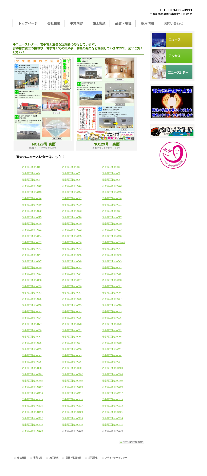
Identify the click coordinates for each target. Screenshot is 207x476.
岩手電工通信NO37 (31, 242)
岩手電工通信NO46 (111, 255)
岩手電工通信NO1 (31, 167)
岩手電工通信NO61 (111, 286)
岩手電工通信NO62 (31, 292)
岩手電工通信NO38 (71, 242)
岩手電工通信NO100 (112, 368)
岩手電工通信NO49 (111, 261)
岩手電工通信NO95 (31, 361)
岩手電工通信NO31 (31, 230)
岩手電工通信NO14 (71, 192)
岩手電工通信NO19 (31, 204)
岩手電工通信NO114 (72, 399)
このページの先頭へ (131, 442)
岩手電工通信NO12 (111, 186)
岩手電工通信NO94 (111, 355)
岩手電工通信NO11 (71, 186)
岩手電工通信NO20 (71, 204)
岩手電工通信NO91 (111, 349)
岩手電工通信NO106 (112, 380)
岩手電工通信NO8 (71, 179)
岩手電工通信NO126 (72, 424)
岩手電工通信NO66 (71, 299)
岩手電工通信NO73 (111, 311)
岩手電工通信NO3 (111, 167)
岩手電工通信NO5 (71, 173)
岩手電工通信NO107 (32, 387)
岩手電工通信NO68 (31, 305)
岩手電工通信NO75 (71, 318)
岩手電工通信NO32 (71, 230)
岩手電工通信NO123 (72, 418)
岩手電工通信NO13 (31, 192)
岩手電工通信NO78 (71, 324)
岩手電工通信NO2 (71, 167)
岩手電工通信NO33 (111, 230)
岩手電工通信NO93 (71, 355)
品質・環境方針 (73, 457)
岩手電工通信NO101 (32, 374)
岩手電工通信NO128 (32, 431)
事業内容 (37, 457)
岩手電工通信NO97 (111, 361)
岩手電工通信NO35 (71, 236)
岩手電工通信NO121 (112, 412)
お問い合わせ (172, 72)
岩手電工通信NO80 (31, 330)
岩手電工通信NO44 (31, 255)
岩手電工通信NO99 (71, 368)
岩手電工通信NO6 (111, 173)
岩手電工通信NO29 (71, 223)
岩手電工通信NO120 (72, 412)
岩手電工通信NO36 (111, 236)
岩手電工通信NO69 (71, 305)
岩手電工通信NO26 (71, 217)
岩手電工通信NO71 (31, 311)
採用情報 (93, 457)
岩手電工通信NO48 (71, 261)
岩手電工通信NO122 (32, 418)
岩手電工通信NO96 (71, 361)
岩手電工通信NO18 (111, 198)
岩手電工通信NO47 (31, 261)
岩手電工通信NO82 (111, 330)
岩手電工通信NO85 (111, 336)
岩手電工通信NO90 (71, 349)
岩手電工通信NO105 (72, 380)
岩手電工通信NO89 (31, 349)
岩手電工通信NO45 (71, 255)
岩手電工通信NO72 (71, 311)
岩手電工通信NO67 (111, 299)
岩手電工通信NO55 (111, 274)
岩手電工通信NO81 (71, 330)
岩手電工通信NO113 (32, 399)
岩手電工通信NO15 (111, 192)
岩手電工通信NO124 (112, 418)
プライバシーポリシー (116, 457)
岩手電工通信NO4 (31, 173)
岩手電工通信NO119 (32, 412)
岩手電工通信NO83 (31, 336)
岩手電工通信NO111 (72, 393)
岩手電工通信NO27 (111, 217)
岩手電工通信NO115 (112, 399)
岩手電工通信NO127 (112, 424)
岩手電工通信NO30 (111, 223)
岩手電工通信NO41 (31, 248)
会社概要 (21, 457)
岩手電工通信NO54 (71, 274)
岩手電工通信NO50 (31, 267)
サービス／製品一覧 (172, 40)
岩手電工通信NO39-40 (113, 242)
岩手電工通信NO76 (111, 318)
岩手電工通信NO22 (31, 211)
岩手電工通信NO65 (31, 299)
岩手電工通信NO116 (32, 405)
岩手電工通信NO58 (111, 280)
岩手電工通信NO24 (111, 211)
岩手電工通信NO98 (31, 368)
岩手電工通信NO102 (72, 374)
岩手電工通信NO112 (112, 393)
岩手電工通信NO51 (71, 267)
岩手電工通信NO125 (32, 424)
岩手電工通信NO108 (72, 387)
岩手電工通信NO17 (71, 198)
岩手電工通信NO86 (31, 343)
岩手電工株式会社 (53, 11)
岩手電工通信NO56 (31, 280)
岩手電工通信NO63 (71, 292)
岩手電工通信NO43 (111, 248)
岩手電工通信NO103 (112, 374)
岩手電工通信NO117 (72, 405)
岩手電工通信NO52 (111, 267)
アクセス (172, 56)
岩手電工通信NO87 (71, 343)
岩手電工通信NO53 (31, 274)
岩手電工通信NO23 (71, 211)
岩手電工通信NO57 (71, 280)
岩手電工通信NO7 (31, 179)
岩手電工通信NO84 (71, 336)
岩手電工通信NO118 (112, 405)
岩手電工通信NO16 (31, 198)
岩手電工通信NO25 (31, 217)
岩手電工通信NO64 (111, 292)
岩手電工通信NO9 (111, 179)
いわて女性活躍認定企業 (172, 155)
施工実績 (54, 457)
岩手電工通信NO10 (31, 186)
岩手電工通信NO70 (111, 305)
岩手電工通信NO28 (31, 223)
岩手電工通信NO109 (112, 387)
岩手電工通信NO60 (71, 286)
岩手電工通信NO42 (71, 248)
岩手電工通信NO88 (111, 343)
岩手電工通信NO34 (31, 236)
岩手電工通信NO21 (111, 204)
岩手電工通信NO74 (31, 318)
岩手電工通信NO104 (32, 380)
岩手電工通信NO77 (31, 324)
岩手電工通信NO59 (31, 286)
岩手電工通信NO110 (32, 393)
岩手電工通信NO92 (31, 355)
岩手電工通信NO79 (111, 324)
